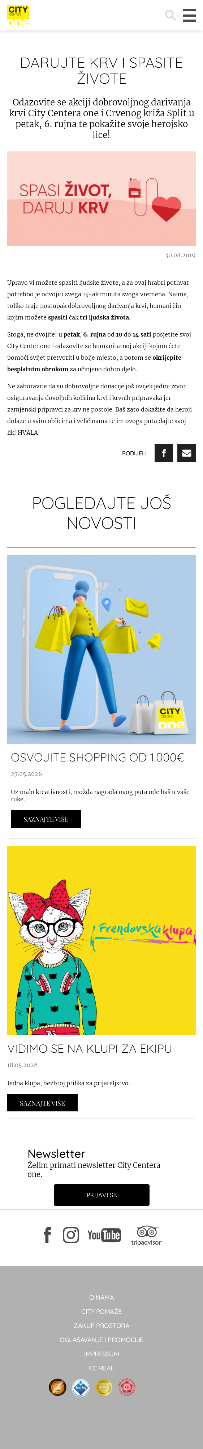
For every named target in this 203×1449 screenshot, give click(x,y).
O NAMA (101, 1297)
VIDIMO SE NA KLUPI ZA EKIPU (89, 1048)
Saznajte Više (46, 819)
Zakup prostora (101, 1325)
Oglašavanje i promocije (101, 1340)
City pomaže (101, 1311)
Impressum (101, 1354)
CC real (101, 1368)
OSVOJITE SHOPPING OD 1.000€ (98, 757)
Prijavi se (101, 1195)
